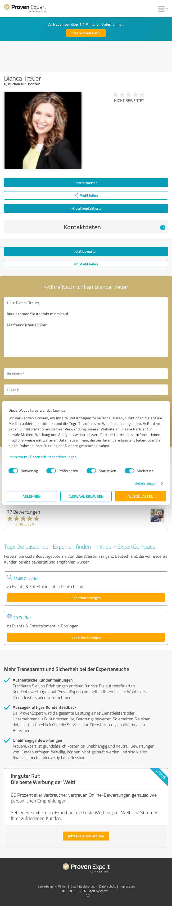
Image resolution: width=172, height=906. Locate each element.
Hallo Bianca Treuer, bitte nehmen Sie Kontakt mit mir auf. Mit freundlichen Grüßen (86, 327)
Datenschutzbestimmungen (53, 456)
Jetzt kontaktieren (86, 208)
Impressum (18, 456)
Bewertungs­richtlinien (52, 886)
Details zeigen (146, 483)
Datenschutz (107, 886)
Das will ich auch (86, 33)
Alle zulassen (140, 496)
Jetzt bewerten (86, 182)
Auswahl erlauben (86, 496)
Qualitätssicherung (82, 886)
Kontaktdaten (115, 226)
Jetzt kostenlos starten (86, 835)
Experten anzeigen (86, 597)
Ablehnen (31, 496)
